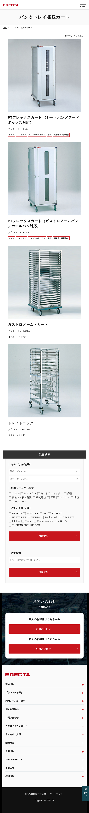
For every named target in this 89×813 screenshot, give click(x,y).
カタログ (85, 794)
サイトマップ (56, 794)
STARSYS (67, 517)
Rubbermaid (49, 517)
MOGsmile (31, 513)
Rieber (27, 521)
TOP (5, 28)
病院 (68, 493)
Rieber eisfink (43, 521)
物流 (75, 497)
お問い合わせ (43, 629)
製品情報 (9, 684)
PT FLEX (55, 513)
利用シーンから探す (15, 701)
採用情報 (9, 776)
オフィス (63, 497)
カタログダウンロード (16, 726)
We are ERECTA (13, 759)
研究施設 (39, 497)
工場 (51, 497)
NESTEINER (18, 517)
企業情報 (9, 751)
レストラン (28, 493)
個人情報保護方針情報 (35, 794)
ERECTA (15, 513)
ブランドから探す (14, 692)
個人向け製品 (12, 709)
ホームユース (18, 501)
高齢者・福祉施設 (20, 497)
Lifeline (15, 521)
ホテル (14, 493)
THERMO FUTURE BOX (24, 525)
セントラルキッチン (50, 493)
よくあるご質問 (13, 734)
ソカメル (60, 521)
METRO (34, 517)
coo (43, 513)
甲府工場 (9, 768)
